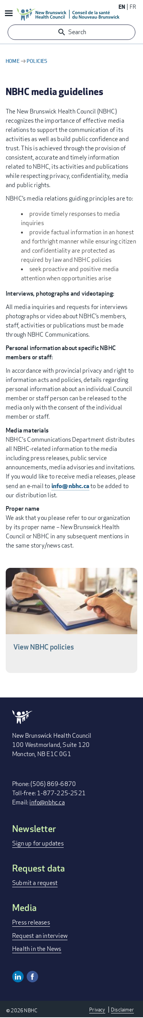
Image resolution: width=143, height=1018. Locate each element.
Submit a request (35, 883)
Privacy (97, 1009)
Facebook (32, 976)
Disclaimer (122, 1009)
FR (133, 6)
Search (77, 32)
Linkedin (18, 976)
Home (12, 61)
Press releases (31, 922)
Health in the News (36, 949)
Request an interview (39, 936)
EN (122, 6)
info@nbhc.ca (70, 485)
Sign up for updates (38, 843)
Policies (37, 61)
